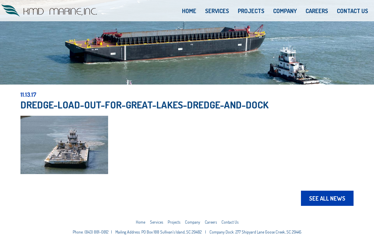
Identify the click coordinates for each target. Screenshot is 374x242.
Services (217, 11)
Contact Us (352, 11)
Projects (251, 11)
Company (285, 11)
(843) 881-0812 (96, 231)
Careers (317, 11)
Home (189, 11)
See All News (327, 198)
